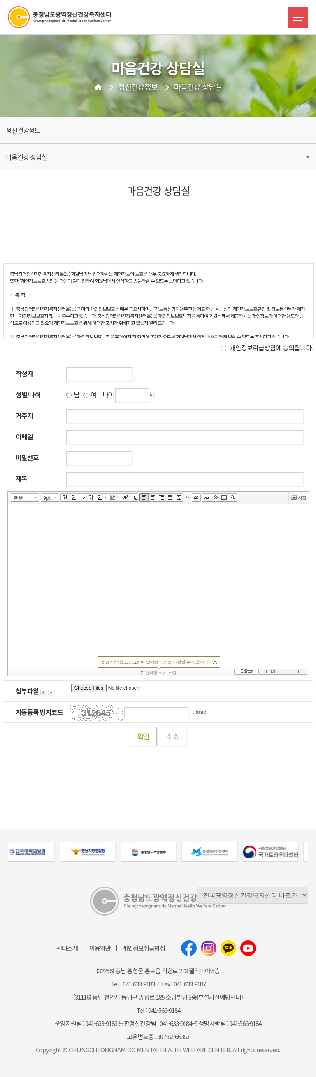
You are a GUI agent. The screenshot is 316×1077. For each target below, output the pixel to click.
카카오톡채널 (228, 948)
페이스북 (189, 948)
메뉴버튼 (298, 17)
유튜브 (248, 948)
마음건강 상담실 (198, 86)
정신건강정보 (138, 86)
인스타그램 (208, 948)
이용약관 (100, 948)
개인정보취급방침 (143, 948)
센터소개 (67, 948)
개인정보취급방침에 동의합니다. (267, 347)
